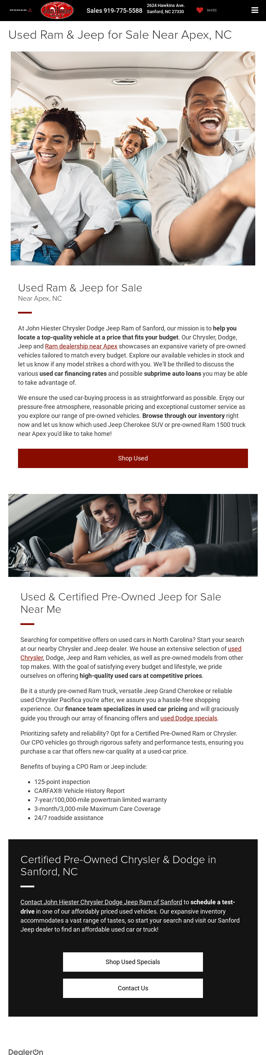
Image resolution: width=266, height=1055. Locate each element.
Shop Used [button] (133, 458)
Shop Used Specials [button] (77, 961)
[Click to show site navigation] (255, 10)
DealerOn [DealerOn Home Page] (52, 1033)
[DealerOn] (26, 1025)
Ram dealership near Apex (81, 346)
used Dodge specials (188, 718)
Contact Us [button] (189, 961)
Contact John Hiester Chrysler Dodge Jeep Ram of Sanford (101, 902)
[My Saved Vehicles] (205, 10)
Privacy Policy (93, 1033)
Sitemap (70, 1033)
